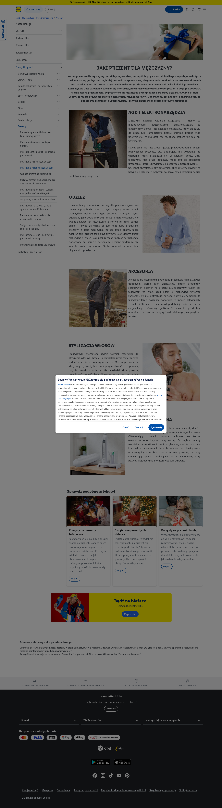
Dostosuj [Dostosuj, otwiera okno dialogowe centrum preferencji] (139, 427)
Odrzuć (126, 427)
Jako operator (64, 384)
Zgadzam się (156, 427)
